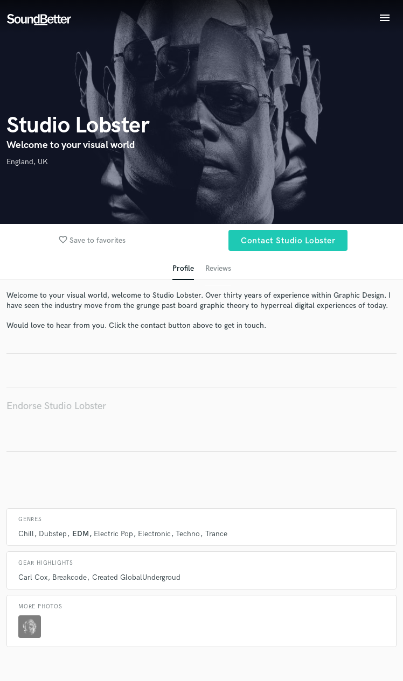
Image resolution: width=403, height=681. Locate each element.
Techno (188, 533)
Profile (183, 268)
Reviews (218, 268)
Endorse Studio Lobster (56, 406)
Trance (216, 533)
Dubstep (53, 533)
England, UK (27, 161)
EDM (80, 533)
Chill (26, 533)
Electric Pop (113, 533)
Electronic (154, 533)
